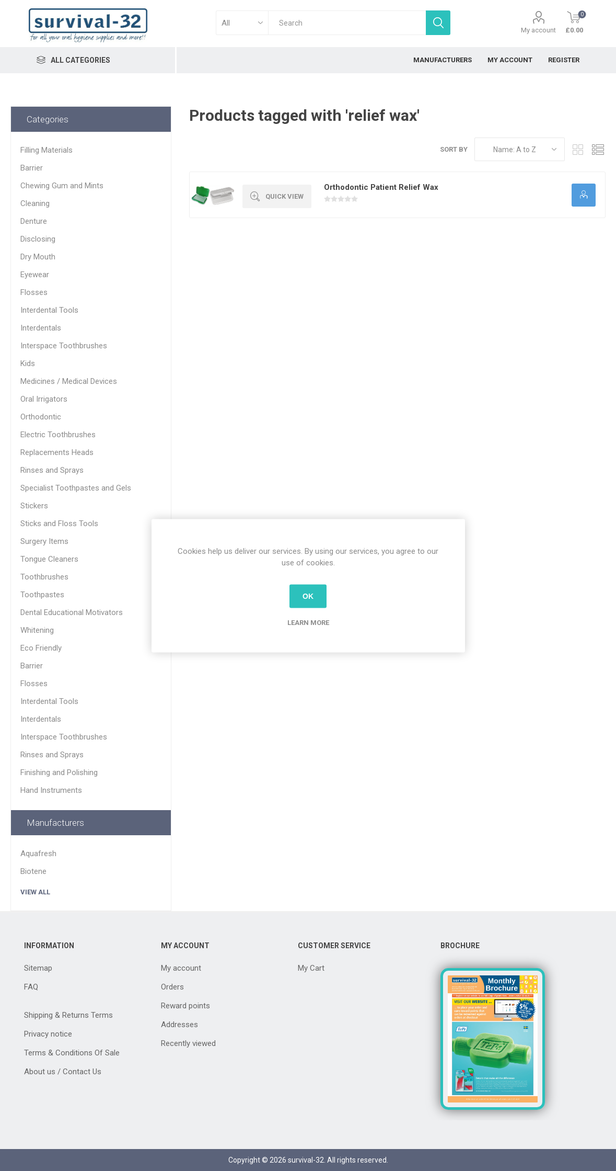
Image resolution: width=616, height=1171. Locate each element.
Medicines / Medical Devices (68, 381)
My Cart (311, 968)
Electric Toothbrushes (58, 434)
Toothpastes (42, 594)
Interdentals (40, 328)
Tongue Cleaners (49, 559)
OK (308, 596)
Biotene (33, 871)
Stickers (34, 505)
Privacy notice (48, 1034)
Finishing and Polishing (59, 772)
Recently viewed (188, 1043)
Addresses (179, 1024)
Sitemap (38, 968)
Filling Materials (46, 150)
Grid (578, 149)
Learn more (308, 622)
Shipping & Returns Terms (68, 1015)
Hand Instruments (51, 790)
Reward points (185, 1005)
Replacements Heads (57, 452)
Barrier (31, 168)
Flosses (34, 292)
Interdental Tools (49, 310)
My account (538, 30)
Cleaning (35, 203)
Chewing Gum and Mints (61, 185)
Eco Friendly (41, 648)
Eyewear (34, 274)
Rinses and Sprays (52, 470)
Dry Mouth (37, 257)
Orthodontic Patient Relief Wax (381, 187)
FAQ (31, 987)
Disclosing (37, 239)
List (598, 149)
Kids (27, 363)
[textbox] (347, 22)
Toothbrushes (44, 577)
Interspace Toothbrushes (63, 345)
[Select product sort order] (519, 149)
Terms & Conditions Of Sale (72, 1053)
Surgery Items (44, 541)
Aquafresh (38, 853)
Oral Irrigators (43, 399)
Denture (33, 221)
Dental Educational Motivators (71, 612)
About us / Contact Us (62, 1071)
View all (35, 892)
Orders (172, 987)
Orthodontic (40, 417)
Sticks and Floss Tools (59, 523)
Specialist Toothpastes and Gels (75, 488)
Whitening (37, 630)
